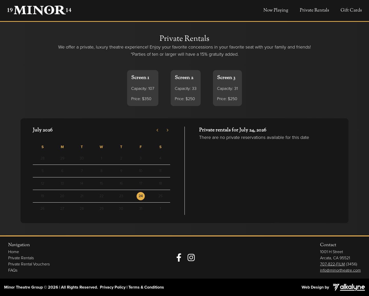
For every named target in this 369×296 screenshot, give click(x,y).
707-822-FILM (332, 264)
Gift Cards (351, 10)
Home (13, 252)
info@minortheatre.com (340, 270)
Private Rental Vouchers (29, 264)
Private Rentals (314, 10)
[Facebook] (179, 257)
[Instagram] (191, 257)
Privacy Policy (113, 287)
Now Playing (275, 10)
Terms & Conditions (146, 287)
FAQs (12, 270)
